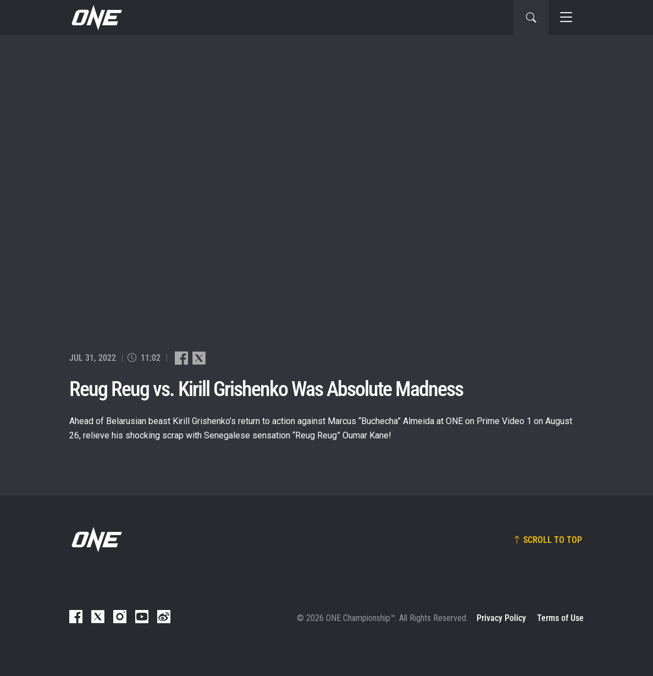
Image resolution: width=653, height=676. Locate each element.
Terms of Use (560, 618)
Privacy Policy (501, 618)
